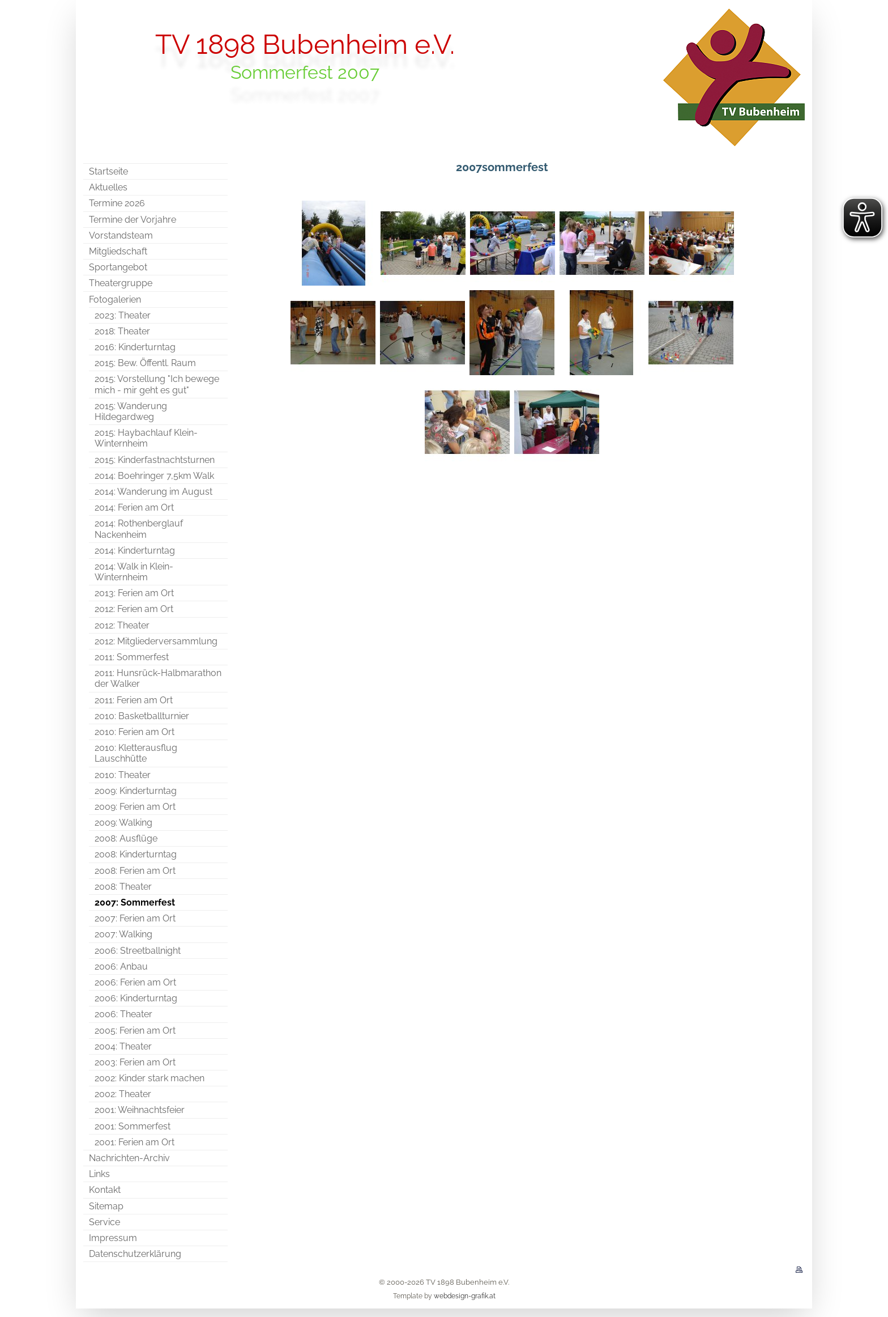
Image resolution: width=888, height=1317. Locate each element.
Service (104, 1222)
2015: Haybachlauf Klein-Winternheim (146, 438)
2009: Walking (123, 822)
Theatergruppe (120, 283)
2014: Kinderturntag (135, 550)
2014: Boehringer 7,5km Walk (154, 475)
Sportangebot (118, 267)
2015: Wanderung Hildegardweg (131, 411)
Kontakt (105, 1189)
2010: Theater (123, 775)
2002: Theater (123, 1094)
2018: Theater (122, 331)
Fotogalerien (115, 299)
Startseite (108, 171)
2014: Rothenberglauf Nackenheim (139, 528)
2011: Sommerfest (132, 657)
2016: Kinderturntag (135, 347)
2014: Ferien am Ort (134, 507)
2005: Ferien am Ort (135, 1030)
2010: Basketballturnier (142, 716)
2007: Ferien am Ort (135, 918)
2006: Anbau (121, 966)
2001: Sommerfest (132, 1126)
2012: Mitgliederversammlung (156, 641)
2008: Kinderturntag (136, 854)
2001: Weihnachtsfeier (140, 1109)
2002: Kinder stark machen (149, 1078)
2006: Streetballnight (138, 950)
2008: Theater (123, 886)
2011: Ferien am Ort (134, 700)
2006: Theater (123, 1014)
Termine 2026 (117, 203)
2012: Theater (122, 625)
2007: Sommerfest (135, 902)
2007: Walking (123, 934)
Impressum (113, 1238)
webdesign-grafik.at (465, 1296)
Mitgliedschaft (118, 251)
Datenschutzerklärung (135, 1253)
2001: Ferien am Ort (134, 1142)
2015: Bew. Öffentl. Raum (145, 363)
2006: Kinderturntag (136, 998)
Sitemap (106, 1206)
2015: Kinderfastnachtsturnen (155, 459)
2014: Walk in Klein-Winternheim (134, 572)
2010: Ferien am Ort (134, 732)
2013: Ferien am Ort (134, 593)
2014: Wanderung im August (153, 491)
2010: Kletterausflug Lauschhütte (136, 753)
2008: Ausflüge (126, 838)
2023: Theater (123, 315)
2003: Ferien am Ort (135, 1062)
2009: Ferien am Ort (135, 806)
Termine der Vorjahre (132, 219)
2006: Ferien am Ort (135, 982)
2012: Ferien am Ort (134, 609)
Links (99, 1174)
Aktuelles (108, 187)
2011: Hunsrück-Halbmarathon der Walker (158, 678)
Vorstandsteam (121, 235)
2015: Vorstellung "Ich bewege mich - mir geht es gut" (157, 384)
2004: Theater (123, 1046)
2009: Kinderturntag (136, 790)
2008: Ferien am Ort (135, 870)
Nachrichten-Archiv (129, 1158)
